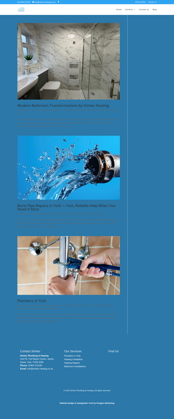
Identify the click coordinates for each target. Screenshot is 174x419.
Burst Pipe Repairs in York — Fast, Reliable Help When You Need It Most (66, 207)
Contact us (152, 2)
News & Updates (106, 305)
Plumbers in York (97, 213)
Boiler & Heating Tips (51, 305)
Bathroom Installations (52, 110)
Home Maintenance (72, 110)
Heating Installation (73, 359)
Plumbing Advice (52, 308)
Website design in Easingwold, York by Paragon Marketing (87, 403)
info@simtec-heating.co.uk (40, 369)
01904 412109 (35, 365)
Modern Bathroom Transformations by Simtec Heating (63, 105)
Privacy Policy (140, 2)
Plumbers (105, 110)
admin (23, 110)
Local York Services (91, 110)
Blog (155, 10)
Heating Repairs (72, 363)
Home (119, 10)
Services (129, 10)
